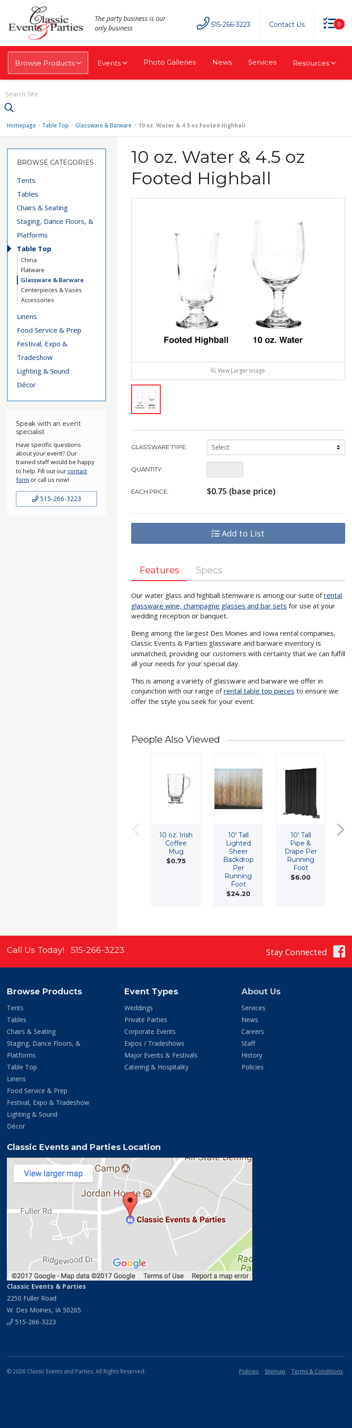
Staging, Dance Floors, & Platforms (55, 228)
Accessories (37, 300)
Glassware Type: (159, 447)
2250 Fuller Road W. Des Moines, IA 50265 (46, 1298)
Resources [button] (314, 63)
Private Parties (145, 1020)
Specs (209, 570)
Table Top (55, 125)
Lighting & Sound (43, 370)
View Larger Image (238, 371)
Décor (26, 384)
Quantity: (147, 469)
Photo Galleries (169, 62)
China (29, 260)
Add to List (238, 533)
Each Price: (149, 492)
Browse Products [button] (48, 63)
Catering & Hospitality (156, 1067)
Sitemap (275, 1372)
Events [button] (112, 63)
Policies (252, 1067)
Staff (248, 1043)
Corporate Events (150, 1032)
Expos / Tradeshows (154, 1043)
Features (159, 570)
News (222, 62)
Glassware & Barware (103, 125)
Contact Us (287, 24)
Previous (135, 830)
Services (262, 62)
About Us (261, 992)
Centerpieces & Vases (51, 290)
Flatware (33, 270)
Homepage (21, 125)
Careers (252, 1032)
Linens (27, 316)
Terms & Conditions (317, 1372)
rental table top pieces (259, 691)
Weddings (138, 1008)
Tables (27, 193)
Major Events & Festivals (161, 1055)
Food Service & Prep (49, 329)
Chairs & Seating (42, 207)
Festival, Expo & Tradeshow (42, 350)
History (251, 1055)
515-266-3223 (56, 498)
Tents (26, 180)
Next (340, 830)
